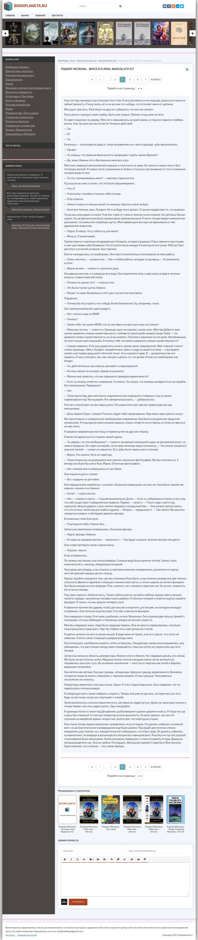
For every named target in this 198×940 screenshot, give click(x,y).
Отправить (78, 902)
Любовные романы (17, 66)
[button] (65, 859)
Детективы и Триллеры (19, 96)
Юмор (9, 108)
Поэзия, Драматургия (18, 129)
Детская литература (17, 104)
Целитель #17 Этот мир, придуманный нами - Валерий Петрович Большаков (31, 226)
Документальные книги (19, 75)
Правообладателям (27, 935)
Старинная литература (19, 117)
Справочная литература (20, 125)
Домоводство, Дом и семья (22, 112)
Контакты (57, 15)
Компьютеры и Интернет (20, 133)
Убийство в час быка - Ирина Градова (30, 209)
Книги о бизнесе (15, 100)
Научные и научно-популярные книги (28, 87)
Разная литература (17, 121)
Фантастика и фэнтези (19, 71)
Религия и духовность (18, 91)
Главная (10, 15)
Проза (9, 83)
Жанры (25, 15)
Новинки (40, 15)
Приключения (13, 79)
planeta (25, 6)
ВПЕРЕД (155, 79)
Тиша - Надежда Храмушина (26, 185)
